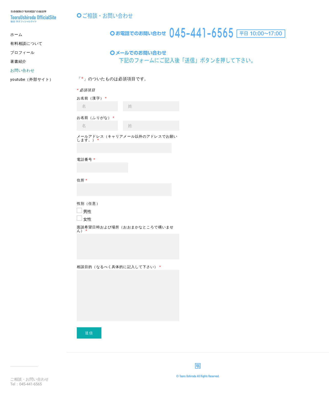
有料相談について (26, 43)
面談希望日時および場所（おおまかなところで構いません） (125, 228)
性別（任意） (88, 203)
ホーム (16, 34)
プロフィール (22, 52)
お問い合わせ (22, 70)
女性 (87, 219)
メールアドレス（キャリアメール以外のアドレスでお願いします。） (127, 138)
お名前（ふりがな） (95, 117)
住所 (82, 180)
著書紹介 (18, 61)
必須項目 (86, 90)
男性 (87, 211)
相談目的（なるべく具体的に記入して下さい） (119, 267)
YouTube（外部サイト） (32, 79)
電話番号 (86, 159)
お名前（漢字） (92, 98)
